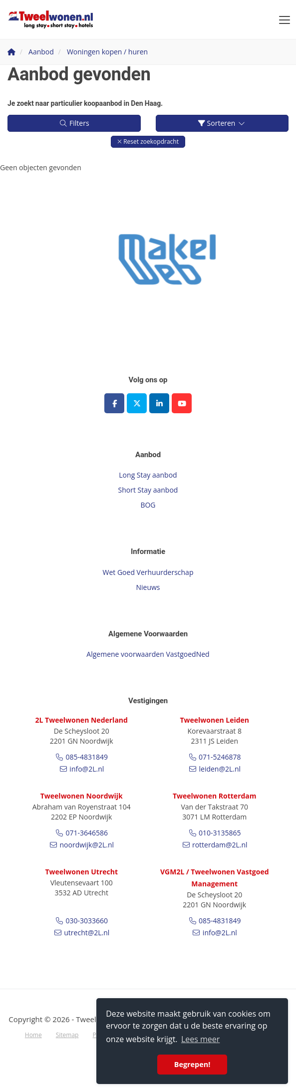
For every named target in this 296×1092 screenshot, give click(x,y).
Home (33, 1035)
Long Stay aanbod (148, 475)
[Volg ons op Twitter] (137, 403)
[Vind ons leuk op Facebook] (114, 403)
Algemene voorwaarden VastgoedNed (147, 654)
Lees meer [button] (200, 1039)
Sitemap (67, 1035)
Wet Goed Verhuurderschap (148, 572)
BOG (147, 505)
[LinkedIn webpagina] (159, 403)
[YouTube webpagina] (182, 403)
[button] (148, 141)
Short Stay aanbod (148, 490)
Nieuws (148, 587)
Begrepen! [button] (192, 1064)
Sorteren (222, 123)
